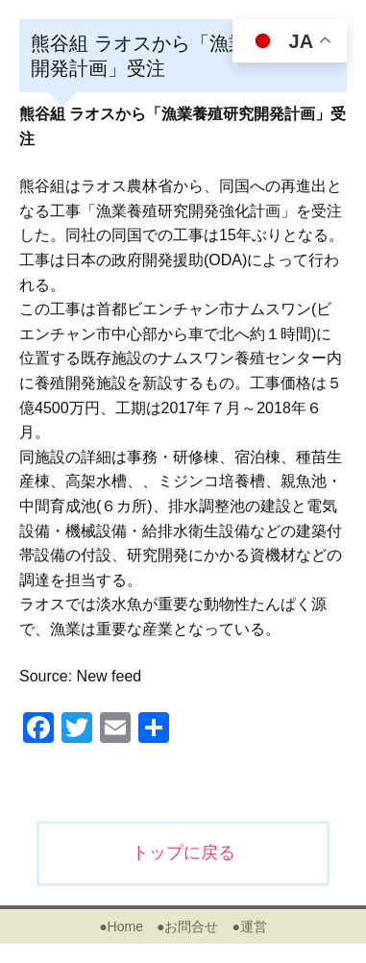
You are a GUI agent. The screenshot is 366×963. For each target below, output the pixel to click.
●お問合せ (187, 926)
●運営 (249, 926)
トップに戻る (183, 852)
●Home (121, 926)
